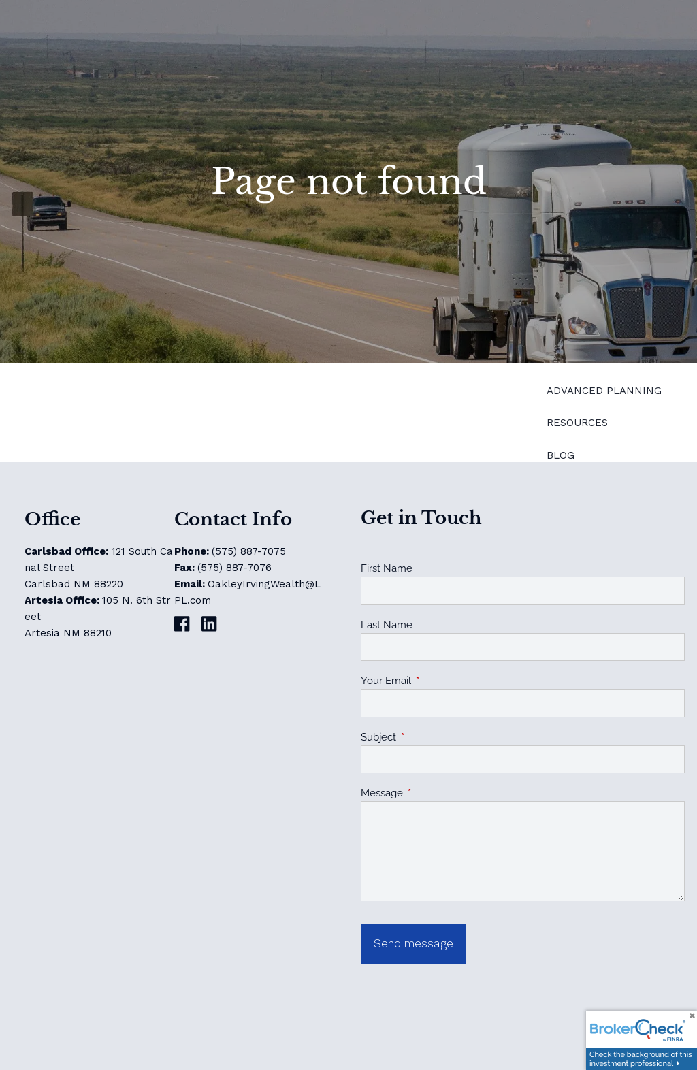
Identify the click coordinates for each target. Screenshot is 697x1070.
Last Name (386, 625)
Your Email (435, 681)
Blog (560, 455)
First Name (386, 568)
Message (431, 793)
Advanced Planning (604, 391)
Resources (577, 423)
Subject (428, 737)
